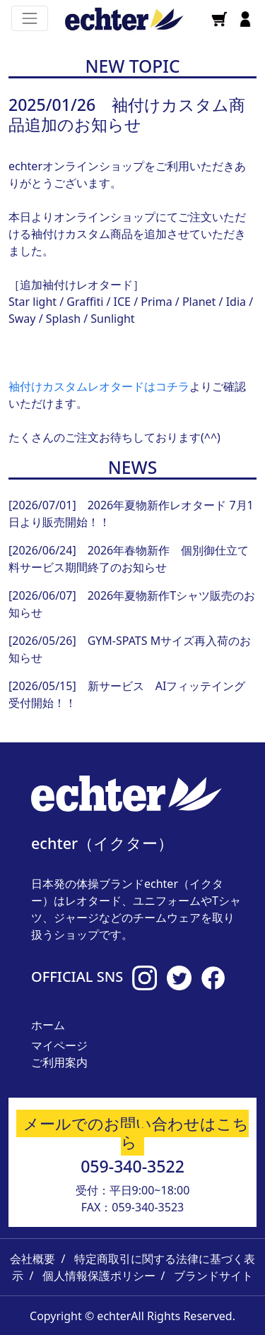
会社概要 (32, 1258)
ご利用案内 (59, 1062)
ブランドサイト (213, 1275)
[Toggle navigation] (29, 18)
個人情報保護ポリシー (98, 1275)
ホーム (48, 1025)
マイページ (59, 1045)
